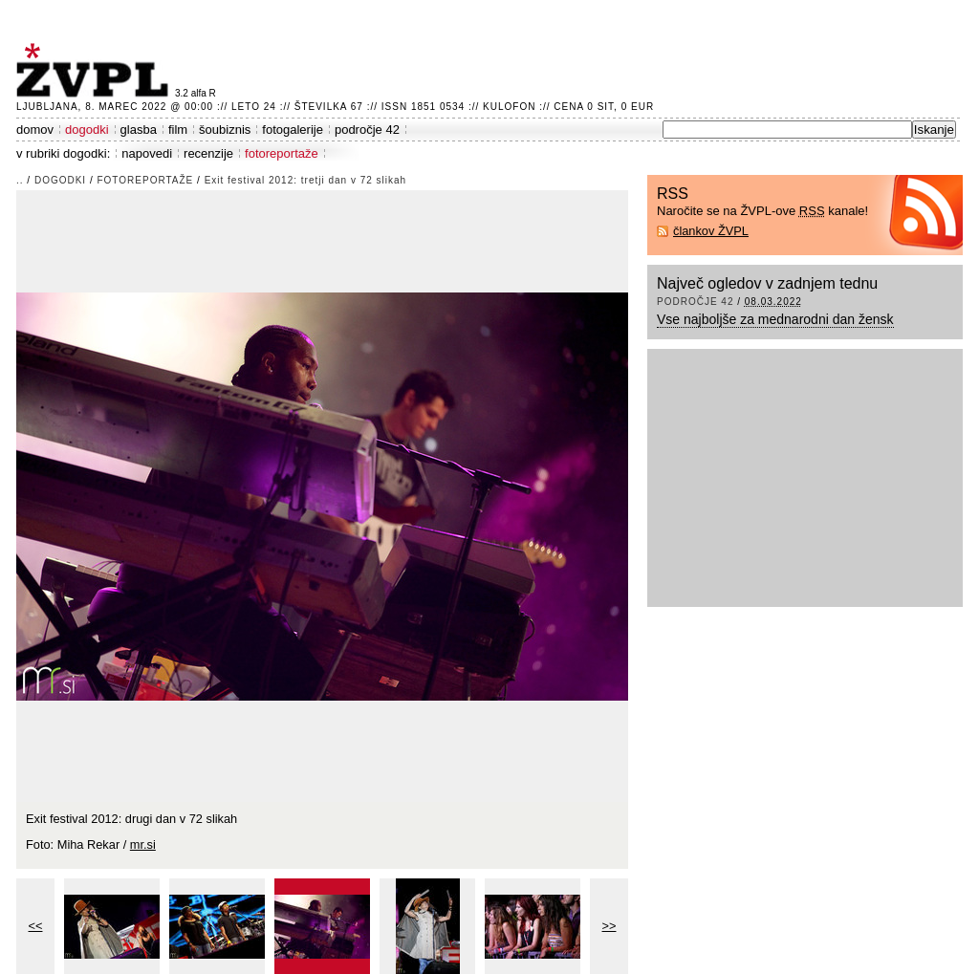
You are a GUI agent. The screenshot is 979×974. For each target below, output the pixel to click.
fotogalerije (292, 129)
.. (20, 180)
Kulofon (509, 106)
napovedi (146, 153)
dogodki (87, 129)
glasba (138, 129)
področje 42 (367, 129)
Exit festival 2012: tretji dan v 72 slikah (306, 180)
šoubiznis (224, 129)
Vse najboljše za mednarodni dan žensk (775, 319)
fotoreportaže (281, 153)
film (177, 129)
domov (35, 129)
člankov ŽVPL (711, 231)
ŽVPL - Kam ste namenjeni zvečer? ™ (95, 70)
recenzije (208, 153)
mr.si (143, 844)
